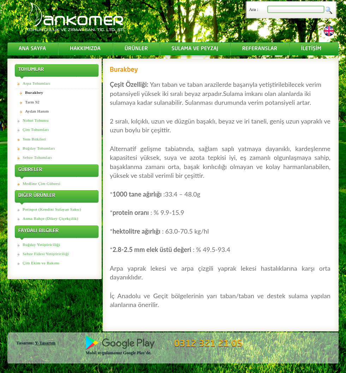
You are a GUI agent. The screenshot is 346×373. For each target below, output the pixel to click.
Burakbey (34, 92)
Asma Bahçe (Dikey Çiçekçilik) (50, 218)
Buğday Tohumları (39, 148)
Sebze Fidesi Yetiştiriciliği (46, 254)
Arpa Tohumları (36, 83)
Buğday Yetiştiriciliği (41, 244)
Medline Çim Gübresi (41, 183)
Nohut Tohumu (36, 120)
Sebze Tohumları (37, 157)
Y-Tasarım (45, 342)
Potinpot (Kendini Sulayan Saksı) (52, 209)
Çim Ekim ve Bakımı (41, 263)
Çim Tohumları (36, 129)
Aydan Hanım (37, 111)
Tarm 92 (32, 102)
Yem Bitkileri (34, 139)
